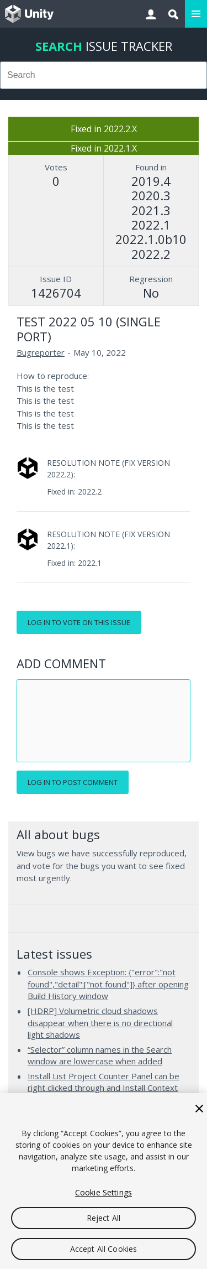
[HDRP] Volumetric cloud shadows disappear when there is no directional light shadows (100, 1022)
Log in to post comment (73, 782)
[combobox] (103, 75)
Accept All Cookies (103, 1249)
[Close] (199, 1108)
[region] (103, 1181)
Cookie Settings (103, 1192)
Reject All (103, 1218)
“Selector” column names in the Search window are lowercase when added (100, 1055)
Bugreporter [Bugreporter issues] (41, 352)
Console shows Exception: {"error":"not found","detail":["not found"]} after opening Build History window (108, 983)
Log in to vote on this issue (79, 622)
